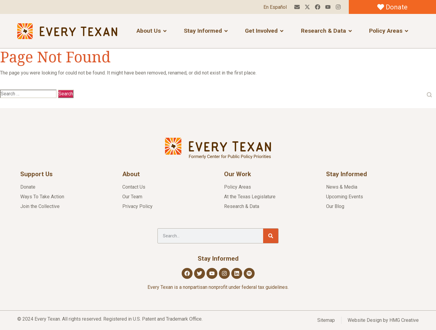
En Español (275, 7)
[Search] (270, 236)
